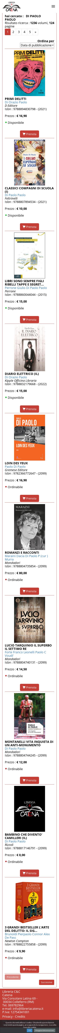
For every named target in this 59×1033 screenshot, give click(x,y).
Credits (20, 1016)
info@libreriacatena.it (28, 1009)
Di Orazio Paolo (16, 102)
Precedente (13, 977)
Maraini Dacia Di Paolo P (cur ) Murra (26, 557)
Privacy (7, 1016)
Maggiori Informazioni (44, 1030)
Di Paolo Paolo (15, 195)
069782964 (15, 1005)
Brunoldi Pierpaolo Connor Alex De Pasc (27, 936)
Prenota (29, 134)
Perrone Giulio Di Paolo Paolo (26, 288)
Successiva (46, 982)
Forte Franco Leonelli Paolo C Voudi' (25, 654)
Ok (29, 1030)
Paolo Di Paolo (15, 466)
